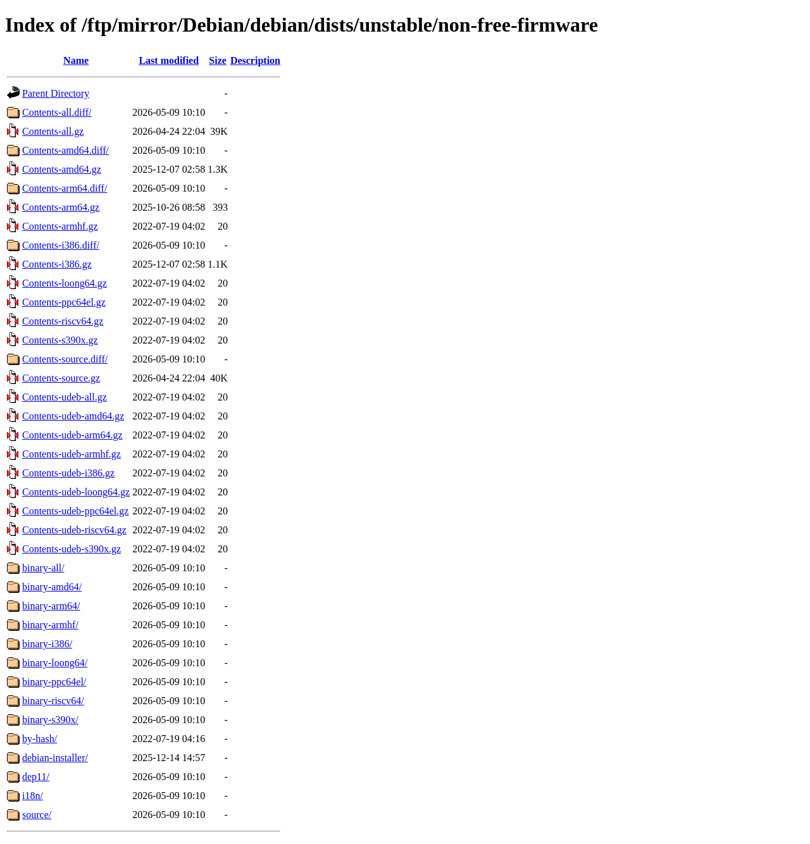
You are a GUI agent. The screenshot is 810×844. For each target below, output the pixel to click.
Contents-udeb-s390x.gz (71, 548)
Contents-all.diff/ (56, 112)
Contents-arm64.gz (60, 207)
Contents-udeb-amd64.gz (73, 416)
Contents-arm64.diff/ (64, 188)
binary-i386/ (47, 643)
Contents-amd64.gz (61, 169)
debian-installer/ (55, 757)
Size (218, 60)
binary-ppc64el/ (54, 681)
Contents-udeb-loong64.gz (76, 492)
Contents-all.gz (53, 131)
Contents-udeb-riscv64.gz (74, 529)
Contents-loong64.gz (64, 283)
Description (255, 60)
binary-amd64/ (52, 586)
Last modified (169, 60)
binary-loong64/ (54, 662)
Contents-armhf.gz (60, 226)
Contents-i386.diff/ (60, 245)
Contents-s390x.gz (60, 340)
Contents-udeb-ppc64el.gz (75, 511)
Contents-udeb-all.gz (64, 397)
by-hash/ (39, 738)
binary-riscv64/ (53, 700)
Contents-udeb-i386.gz (68, 473)
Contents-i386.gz (57, 264)
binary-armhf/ (50, 624)
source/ (36, 814)
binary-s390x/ (50, 719)
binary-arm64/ (51, 605)
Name (76, 60)
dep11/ (35, 776)
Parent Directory (55, 93)
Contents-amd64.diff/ (65, 150)
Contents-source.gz (61, 378)
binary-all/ (43, 567)
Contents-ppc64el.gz (64, 302)
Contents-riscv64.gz (62, 321)
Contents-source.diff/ (65, 359)
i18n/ (32, 795)
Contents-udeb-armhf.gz (71, 454)
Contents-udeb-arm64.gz (72, 435)
